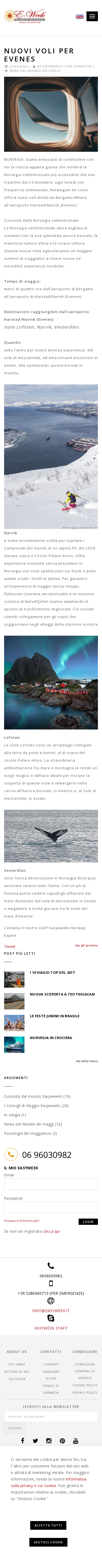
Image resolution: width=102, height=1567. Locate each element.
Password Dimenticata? (21, 1221)
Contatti (51, 1364)
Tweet (10, 946)
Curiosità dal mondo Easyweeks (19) (37, 1096)
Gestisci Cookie (48, 1542)
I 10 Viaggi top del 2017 (52, 972)
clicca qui (51, 1231)
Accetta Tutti (48, 1525)
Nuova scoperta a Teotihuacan (62, 994)
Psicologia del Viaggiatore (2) (30, 1133)
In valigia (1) (15, 1114)
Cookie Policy (85, 1385)
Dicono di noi (17, 1372)
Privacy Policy (85, 1393)
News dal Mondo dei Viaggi (35, 71)
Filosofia (17, 1379)
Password (13, 1198)
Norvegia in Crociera (51, 1038)
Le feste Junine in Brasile (54, 1016)
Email (9, 1174)
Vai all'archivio (87, 1061)
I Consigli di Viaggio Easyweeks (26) (36, 1105)
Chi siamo (17, 1364)
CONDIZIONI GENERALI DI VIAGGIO (85, 1371)
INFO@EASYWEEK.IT (51, 1310)
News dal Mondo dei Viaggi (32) (33, 1124)
